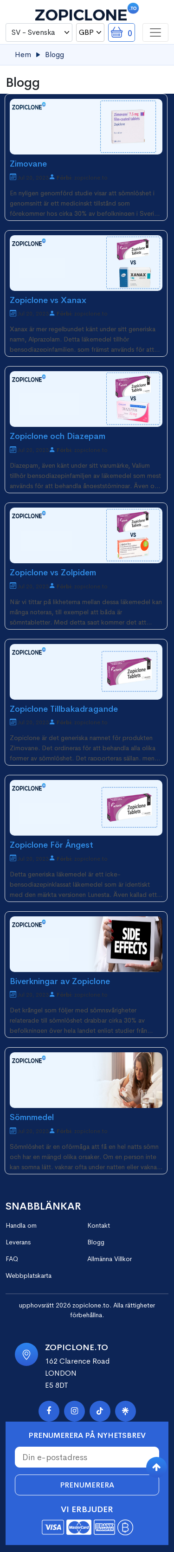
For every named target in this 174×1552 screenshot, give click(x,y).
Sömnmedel (32, 1117)
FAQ (12, 1259)
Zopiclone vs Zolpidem (53, 572)
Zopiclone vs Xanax (48, 300)
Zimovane (28, 164)
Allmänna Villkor (109, 1259)
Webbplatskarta (29, 1275)
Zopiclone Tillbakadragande (64, 709)
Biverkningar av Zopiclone (60, 981)
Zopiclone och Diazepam (57, 436)
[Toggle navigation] (155, 32)
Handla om (21, 1225)
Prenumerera (87, 1485)
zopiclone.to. (91, 1305)
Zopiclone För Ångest (51, 845)
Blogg (95, 1242)
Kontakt (98, 1225)
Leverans (18, 1242)
